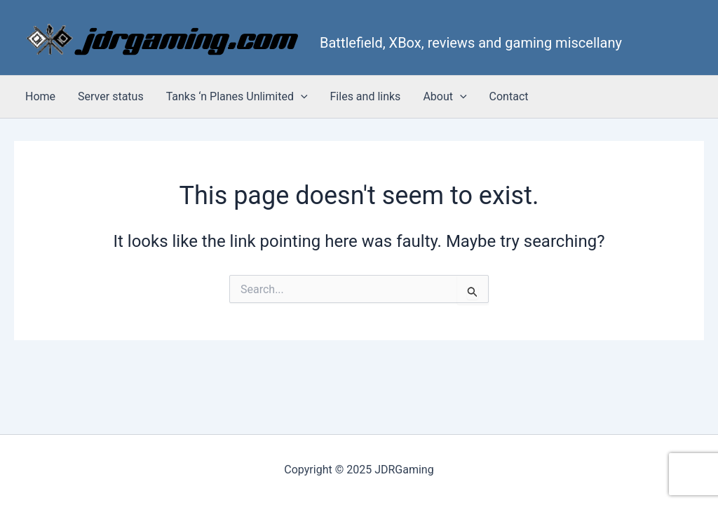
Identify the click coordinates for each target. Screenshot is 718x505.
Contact (509, 96)
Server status (111, 96)
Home (40, 96)
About (444, 97)
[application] (301, 97)
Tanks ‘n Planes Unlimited (237, 97)
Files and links (365, 96)
